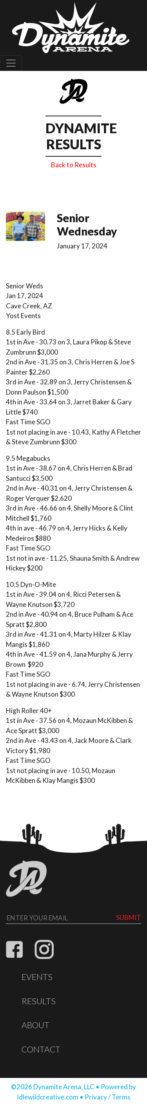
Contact (41, 1049)
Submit (128, 917)
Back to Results (73, 165)
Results (39, 1001)
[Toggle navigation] (11, 63)
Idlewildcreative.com (47, 1097)
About (35, 1025)
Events (37, 977)
